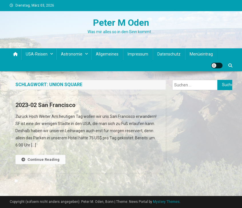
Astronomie (71, 54)
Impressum (138, 54)
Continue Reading (40, 159)
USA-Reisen (36, 54)
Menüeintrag (201, 54)
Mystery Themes (166, 202)
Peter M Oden (121, 22)
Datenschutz (168, 54)
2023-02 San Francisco (45, 105)
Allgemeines (107, 54)
